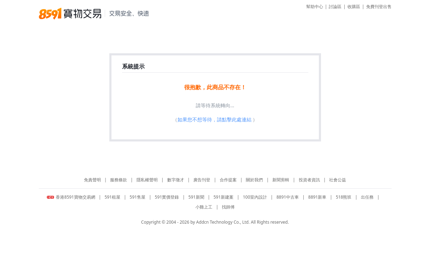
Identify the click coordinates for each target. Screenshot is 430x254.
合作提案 (228, 180)
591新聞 (196, 197)
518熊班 (344, 197)
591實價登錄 (167, 197)
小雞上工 (203, 207)
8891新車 (317, 197)
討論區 (335, 7)
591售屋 (138, 197)
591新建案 (223, 197)
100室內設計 (255, 197)
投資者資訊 (309, 180)
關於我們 (254, 180)
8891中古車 (288, 197)
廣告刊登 (201, 180)
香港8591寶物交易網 (71, 197)
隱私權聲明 (147, 180)
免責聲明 (92, 180)
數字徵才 (175, 180)
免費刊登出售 (379, 7)
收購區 (353, 7)
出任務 (367, 197)
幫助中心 (314, 7)
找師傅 (228, 207)
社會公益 (337, 180)
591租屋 (112, 197)
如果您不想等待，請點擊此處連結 (214, 119)
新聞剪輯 (280, 180)
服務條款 (118, 180)
